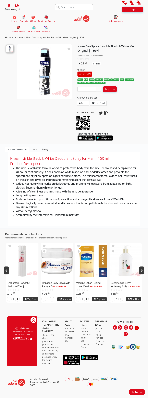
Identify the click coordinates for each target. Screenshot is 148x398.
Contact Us (137, 392)
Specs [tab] (34, 149)
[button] (130, 4)
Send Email (98, 103)
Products (18, 37)
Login (132, 9)
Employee (100, 344)
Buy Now (110, 89)
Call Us (83, 103)
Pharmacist (101, 341)
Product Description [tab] (17, 149)
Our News (69, 331)
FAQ (67, 334)
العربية (17, 9)
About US (69, 328)
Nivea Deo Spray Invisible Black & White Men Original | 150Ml (55, 37)
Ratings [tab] (45, 149)
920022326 (22, 338)
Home (8, 37)
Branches (9, 9)
